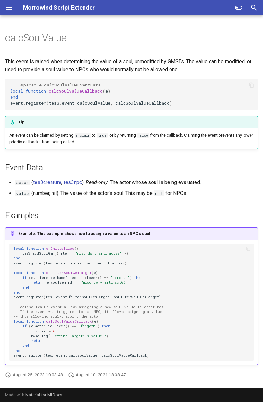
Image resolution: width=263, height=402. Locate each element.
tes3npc (73, 182)
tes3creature (47, 182)
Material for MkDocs (43, 394)
